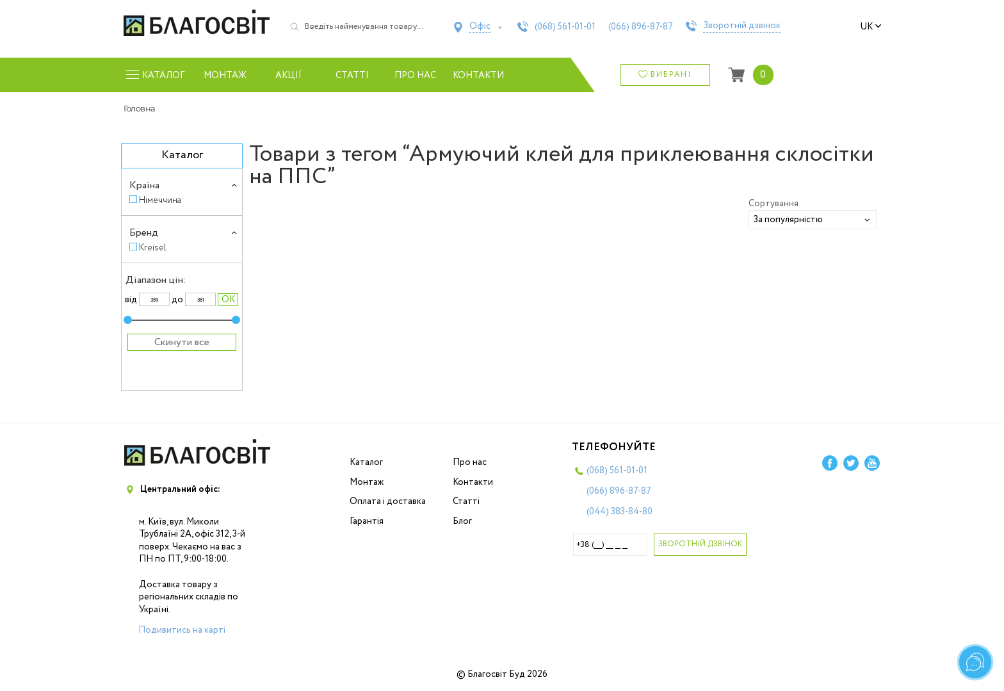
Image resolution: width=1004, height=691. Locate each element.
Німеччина (160, 200)
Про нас (415, 75)
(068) (565, 27)
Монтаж (225, 75)
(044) (619, 511)
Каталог (366, 462)
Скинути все (181, 342)
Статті (352, 75)
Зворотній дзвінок (742, 26)
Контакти (478, 75)
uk (871, 27)
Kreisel (152, 247)
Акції (288, 75)
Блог (462, 521)
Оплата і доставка (388, 501)
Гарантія (367, 521)
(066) (640, 27)
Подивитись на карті (181, 630)
